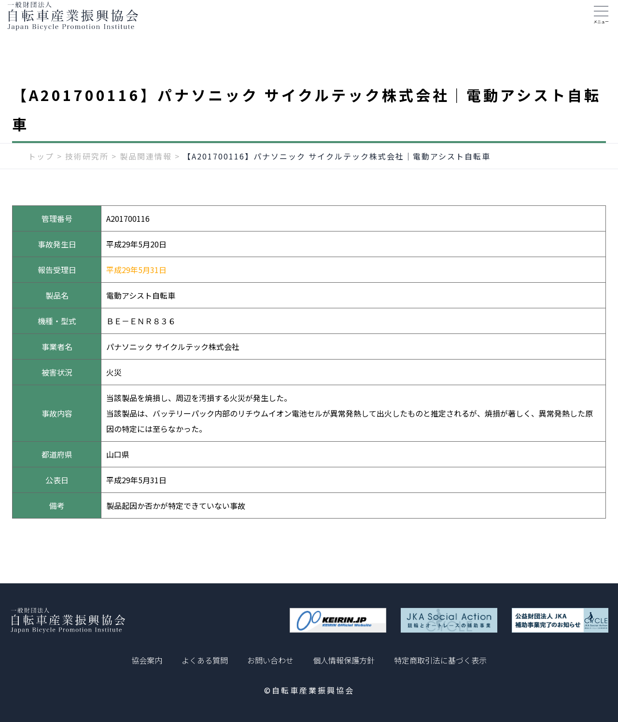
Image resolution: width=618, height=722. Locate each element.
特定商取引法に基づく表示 (440, 660)
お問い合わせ (270, 660)
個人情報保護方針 (344, 660)
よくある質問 (205, 660)
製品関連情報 (146, 172)
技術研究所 (87, 172)
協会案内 (146, 660)
